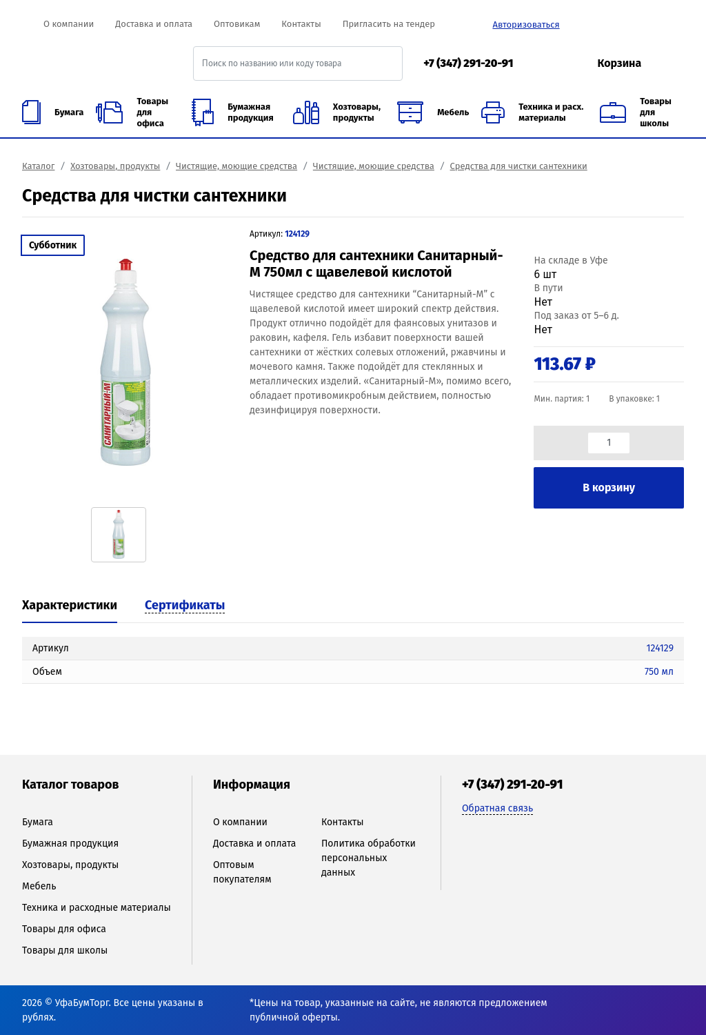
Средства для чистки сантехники (518, 166)
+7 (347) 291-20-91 (468, 63)
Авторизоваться (525, 24)
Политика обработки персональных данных (368, 858)
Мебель (39, 886)
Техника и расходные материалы (96, 908)
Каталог (38, 166)
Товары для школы (65, 950)
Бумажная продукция (70, 843)
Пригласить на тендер (389, 24)
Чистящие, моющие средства (236, 166)
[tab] (69, 607)
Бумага (37, 822)
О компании (68, 24)
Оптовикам (237, 24)
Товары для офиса (64, 929)
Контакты (301, 24)
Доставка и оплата (153, 24)
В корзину (609, 487)
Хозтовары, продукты (115, 166)
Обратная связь (497, 808)
